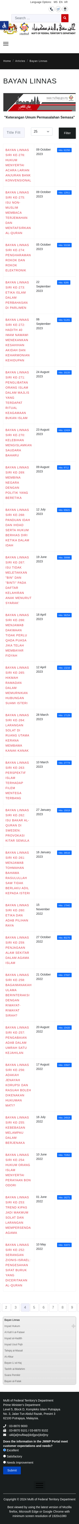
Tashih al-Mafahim (14, 1369)
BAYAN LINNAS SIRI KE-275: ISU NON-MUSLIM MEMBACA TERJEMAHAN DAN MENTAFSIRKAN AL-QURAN (18, 213)
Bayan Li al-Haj (12, 1362)
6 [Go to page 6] (44, 1307)
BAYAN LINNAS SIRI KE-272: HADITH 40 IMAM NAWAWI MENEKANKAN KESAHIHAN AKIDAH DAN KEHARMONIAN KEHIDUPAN (17, 340)
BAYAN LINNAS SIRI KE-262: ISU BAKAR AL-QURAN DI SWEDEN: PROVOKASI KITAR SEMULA (17, 825)
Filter (67, 133)
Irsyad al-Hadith (13, 1338)
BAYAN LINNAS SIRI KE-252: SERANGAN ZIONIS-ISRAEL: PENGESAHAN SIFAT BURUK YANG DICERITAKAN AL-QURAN (18, 1265)
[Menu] (5, 43)
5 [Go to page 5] (34, 1307)
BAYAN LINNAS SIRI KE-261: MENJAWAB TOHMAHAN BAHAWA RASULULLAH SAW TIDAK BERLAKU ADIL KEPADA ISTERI (17, 873)
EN (61, 2)
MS (56, 2)
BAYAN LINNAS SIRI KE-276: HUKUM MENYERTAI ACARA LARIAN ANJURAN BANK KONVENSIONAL (18, 165)
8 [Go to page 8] (63, 1307)
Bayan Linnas (12, 1320)
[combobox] (36, 18)
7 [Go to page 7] (53, 1307)
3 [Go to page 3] (16, 1307)
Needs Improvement (18, 1462)
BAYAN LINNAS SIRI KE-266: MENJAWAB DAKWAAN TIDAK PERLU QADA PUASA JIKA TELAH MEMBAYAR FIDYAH (17, 635)
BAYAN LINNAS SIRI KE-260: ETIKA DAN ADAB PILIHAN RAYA (17, 915)
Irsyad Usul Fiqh (13, 1344)
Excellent (11, 1450)
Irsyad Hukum (12, 1326)
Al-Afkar (8, 1356)
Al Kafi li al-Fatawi (14, 1332)
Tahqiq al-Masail (13, 1350)
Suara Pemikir (12, 1375)
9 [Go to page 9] (72, 1307)
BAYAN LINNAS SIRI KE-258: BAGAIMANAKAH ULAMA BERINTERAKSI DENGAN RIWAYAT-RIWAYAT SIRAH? (18, 995)
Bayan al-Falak (12, 1381)
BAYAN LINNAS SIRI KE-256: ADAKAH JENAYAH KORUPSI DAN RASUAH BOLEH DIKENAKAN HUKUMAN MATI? (18, 1085)
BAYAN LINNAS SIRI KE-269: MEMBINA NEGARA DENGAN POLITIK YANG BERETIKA (17, 482)
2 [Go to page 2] (6, 1307)
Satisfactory (12, 1456)
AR (66, 2)
